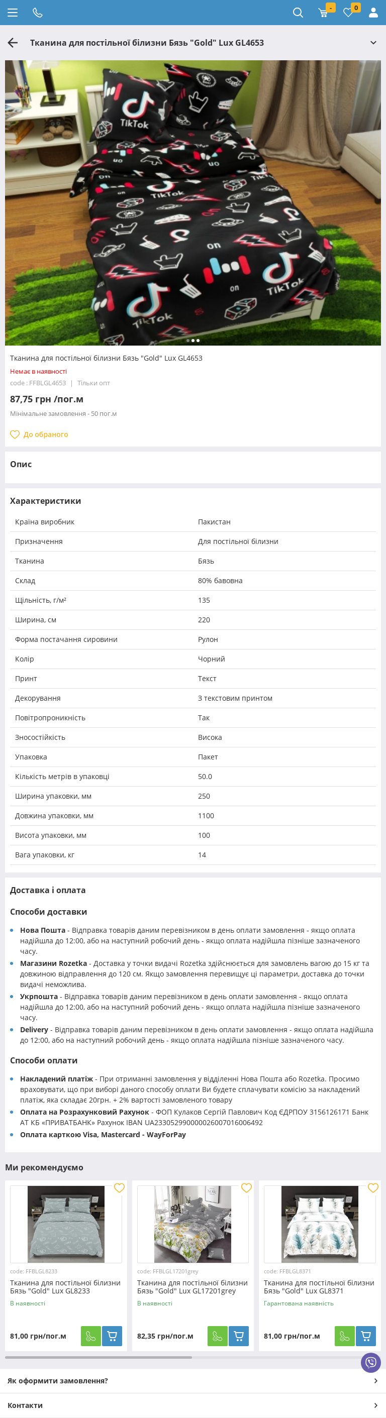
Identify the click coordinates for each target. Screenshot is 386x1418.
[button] (187, 340)
